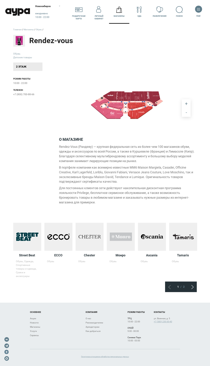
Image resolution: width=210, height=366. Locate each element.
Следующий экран (191, 287)
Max (6, 358)
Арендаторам (92, 327)
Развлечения (159, 11)
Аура (17, 12)
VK (6, 339)
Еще (198, 11)
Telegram (6, 345)
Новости (34, 322)
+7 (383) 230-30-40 (163, 321)
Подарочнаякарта (78, 12)
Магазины (119, 11)
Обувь (16, 53)
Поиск (180, 11)
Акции (33, 318)
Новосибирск (43, 6)
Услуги (33, 331)
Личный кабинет (99, 12)
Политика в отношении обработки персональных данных (105, 357)
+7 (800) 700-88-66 (23, 94)
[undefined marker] (147, 102)
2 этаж (21, 66)
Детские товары (22, 57)
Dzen (6, 352)
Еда (139, 11)
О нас (88, 318)
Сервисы (34, 335)
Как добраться (93, 331)
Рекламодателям (94, 322)
